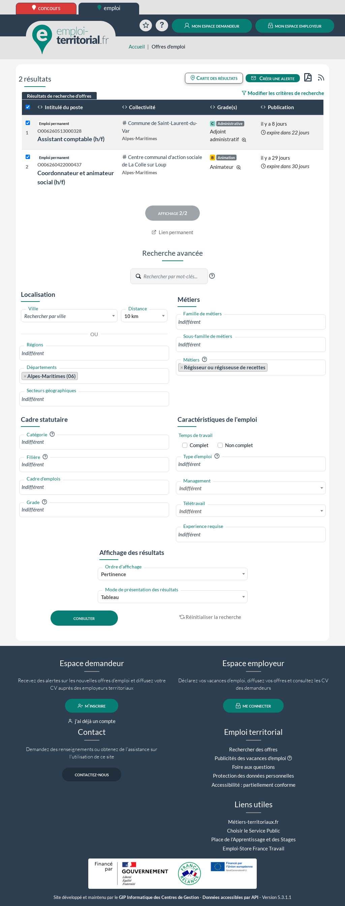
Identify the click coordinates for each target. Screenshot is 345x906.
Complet (199, 445)
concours (46, 7)
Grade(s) (223, 107)
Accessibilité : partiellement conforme (253, 785)
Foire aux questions (253, 767)
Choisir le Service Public (253, 830)
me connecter (253, 706)
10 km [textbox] (131, 316)
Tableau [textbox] (110, 597)
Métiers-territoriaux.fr (253, 822)
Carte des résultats (214, 78)
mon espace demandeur (211, 26)
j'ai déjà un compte (92, 721)
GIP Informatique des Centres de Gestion (159, 897)
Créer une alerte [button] (273, 78)
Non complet (239, 445)
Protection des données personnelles (253, 776)
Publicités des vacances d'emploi (250, 758)
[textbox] (69, 316)
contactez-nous (92, 775)
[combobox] (69, 315)
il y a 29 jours (275, 158)
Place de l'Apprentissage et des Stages (253, 839)
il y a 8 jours (274, 124)
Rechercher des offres (253, 749)
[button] (212, 276)
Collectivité (139, 107)
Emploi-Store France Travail (253, 848)
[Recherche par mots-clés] (175, 276)
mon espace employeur (295, 26)
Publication (277, 107)
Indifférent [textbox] (190, 488)
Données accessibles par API (230, 897)
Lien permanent (173, 232)
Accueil (137, 46)
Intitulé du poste (60, 107)
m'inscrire (92, 706)
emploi (108, 7)
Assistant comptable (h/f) (70, 139)
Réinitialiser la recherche (211, 617)
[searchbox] (94, 353)
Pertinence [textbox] (113, 574)
